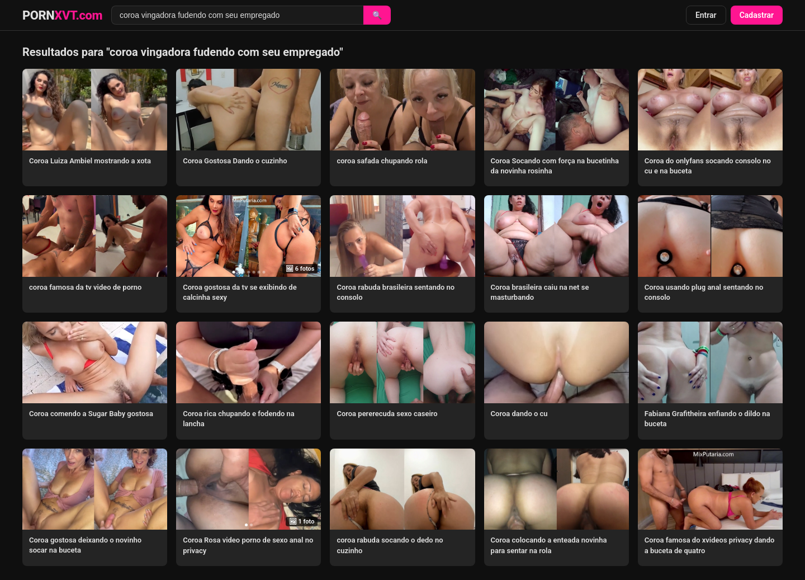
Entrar (706, 15)
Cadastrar (757, 15)
